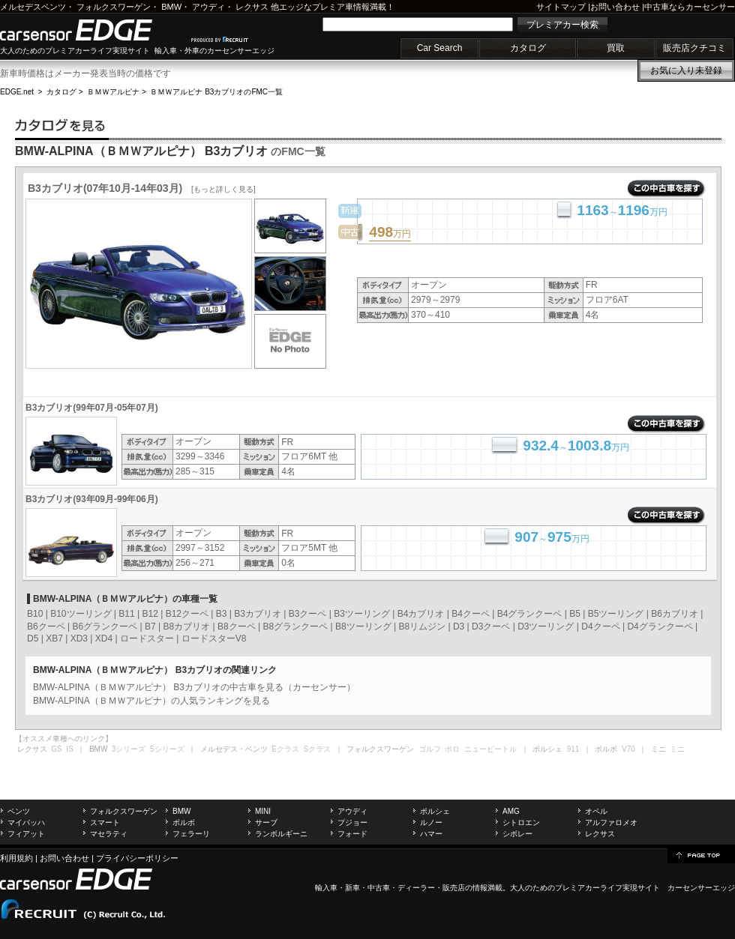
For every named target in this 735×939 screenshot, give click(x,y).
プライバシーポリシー (137, 858)
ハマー (431, 834)
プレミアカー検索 (562, 24)
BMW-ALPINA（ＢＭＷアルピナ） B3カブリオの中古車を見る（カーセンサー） (194, 687)
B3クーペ (308, 614)
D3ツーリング (546, 626)
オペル (596, 811)
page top (701, 854)
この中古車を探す (666, 189)
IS (69, 749)
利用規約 (16, 858)
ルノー (431, 822)
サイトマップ (561, 6)
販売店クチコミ (694, 48)
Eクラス (285, 749)
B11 (126, 614)
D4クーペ (600, 626)
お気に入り (686, 70)
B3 (221, 614)
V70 (628, 749)
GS (56, 749)
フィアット (26, 834)
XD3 (79, 638)
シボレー (517, 834)
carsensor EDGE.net (92, 29)
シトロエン (521, 822)
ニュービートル (490, 749)
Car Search (440, 48)
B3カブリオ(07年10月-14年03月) (142, 188)
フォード (353, 834)
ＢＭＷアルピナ (113, 92)
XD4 (103, 638)
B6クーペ (46, 626)
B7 (150, 626)
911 (573, 749)
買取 (616, 48)
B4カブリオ (421, 614)
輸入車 (326, 888)
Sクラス (318, 749)
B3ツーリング (362, 614)
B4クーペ (471, 614)
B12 (150, 614)
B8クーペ (237, 626)
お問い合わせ (615, 6)
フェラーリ (191, 834)
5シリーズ (167, 749)
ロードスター (147, 638)
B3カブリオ (257, 614)
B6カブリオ (674, 614)
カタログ (528, 48)
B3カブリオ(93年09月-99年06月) (92, 499)
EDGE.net (17, 92)
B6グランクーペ (104, 626)
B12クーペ (187, 614)
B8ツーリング (363, 626)
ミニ (677, 749)
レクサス (252, 6)
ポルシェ (435, 811)
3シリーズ (129, 749)
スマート (105, 822)
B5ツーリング (616, 614)
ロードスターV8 (214, 638)
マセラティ (109, 834)
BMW (171, 6)
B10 (35, 614)
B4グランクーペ (529, 614)
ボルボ (183, 822)
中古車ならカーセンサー (689, 6)
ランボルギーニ (281, 834)
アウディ (208, 6)
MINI (263, 811)
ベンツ (19, 811)
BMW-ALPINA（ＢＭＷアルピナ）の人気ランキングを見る (151, 700)
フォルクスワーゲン (113, 6)
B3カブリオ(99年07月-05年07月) (92, 407)
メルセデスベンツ (33, 6)
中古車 (379, 888)
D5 (32, 638)
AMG (511, 811)
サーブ (266, 822)
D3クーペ (491, 626)
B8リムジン (422, 626)
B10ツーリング (80, 614)
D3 (458, 626)
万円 (390, 233)
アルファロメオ (611, 822)
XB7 (54, 638)
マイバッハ (26, 822)
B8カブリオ (186, 626)
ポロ (452, 749)
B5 (574, 614)
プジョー (353, 822)
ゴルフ (429, 749)
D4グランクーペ (659, 626)
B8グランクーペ (295, 626)
